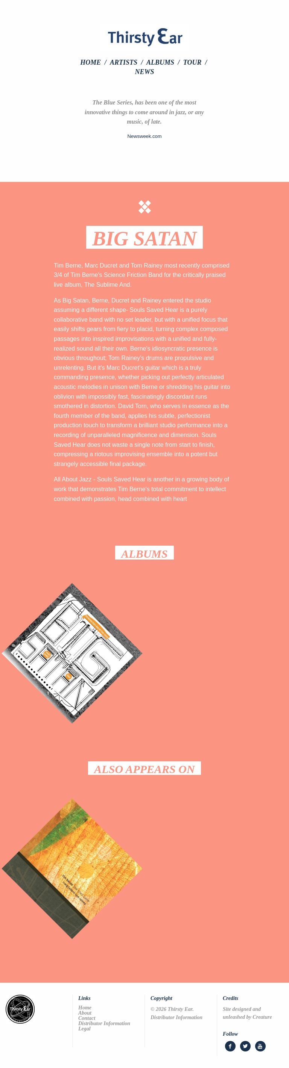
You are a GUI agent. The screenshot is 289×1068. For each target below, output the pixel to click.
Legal (84, 1029)
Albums (160, 62)
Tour (192, 62)
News (144, 71)
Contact (86, 1018)
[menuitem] (94, 62)
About (84, 1013)
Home (90, 62)
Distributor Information (104, 1023)
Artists (123, 62)
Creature (262, 1017)
